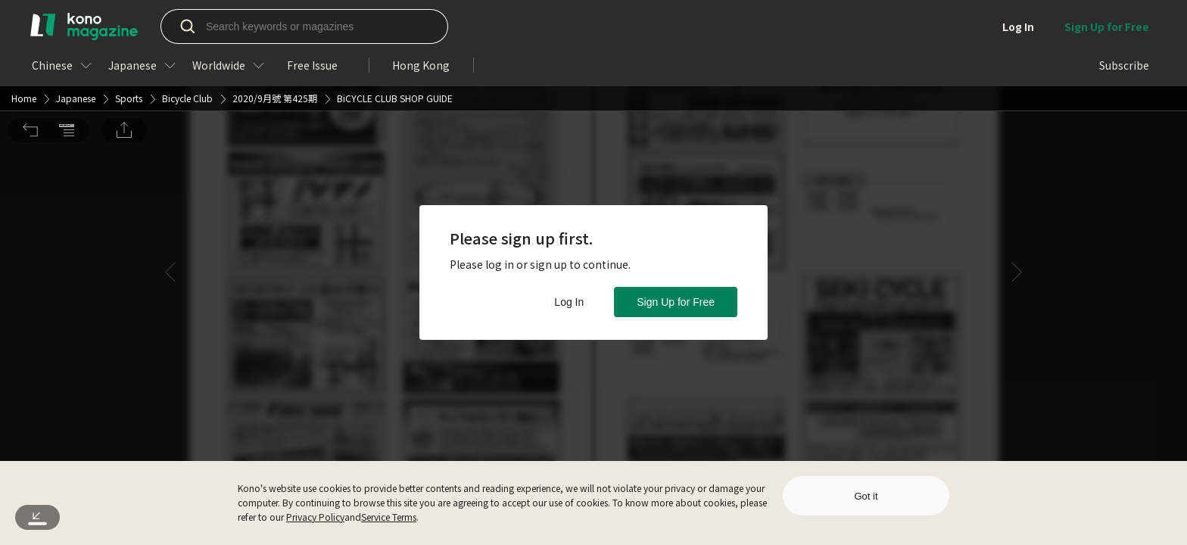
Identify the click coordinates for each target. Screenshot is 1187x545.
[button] (30, 23)
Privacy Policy (315, 516)
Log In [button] (569, 302)
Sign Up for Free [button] (676, 302)
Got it (865, 496)
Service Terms (388, 516)
